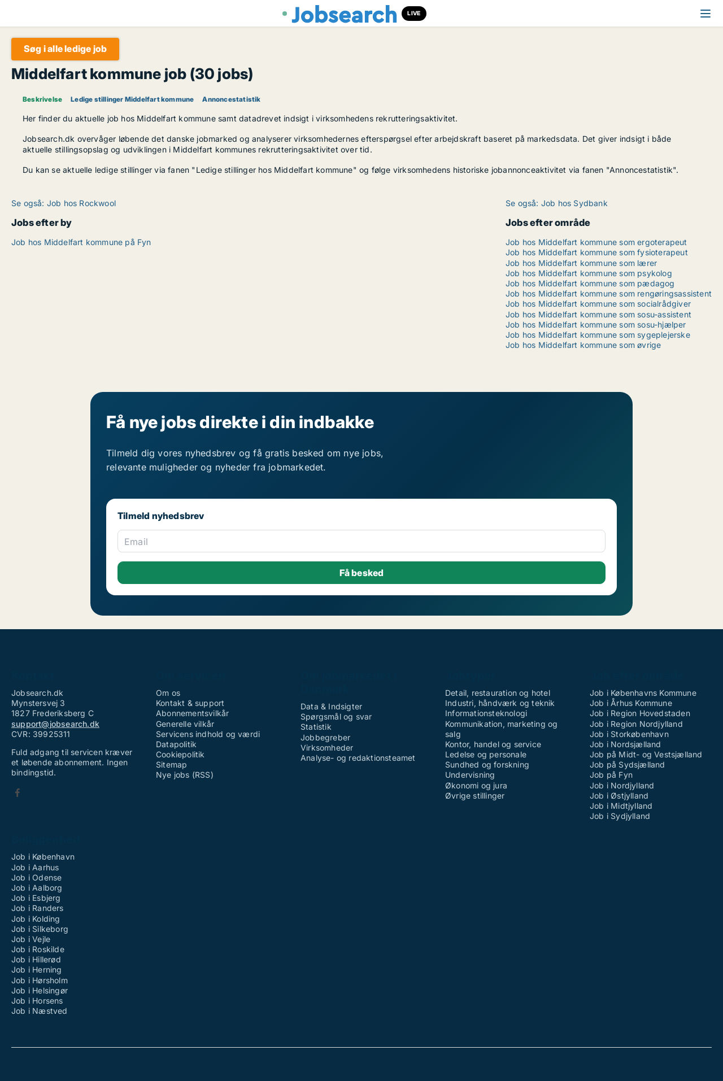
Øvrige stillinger (474, 795)
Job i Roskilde (37, 949)
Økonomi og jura (476, 785)
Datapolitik (176, 744)
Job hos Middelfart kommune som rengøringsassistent (609, 293)
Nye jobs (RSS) (185, 774)
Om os (168, 693)
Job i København (43, 856)
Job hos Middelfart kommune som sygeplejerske (598, 334)
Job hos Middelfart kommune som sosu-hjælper (596, 324)
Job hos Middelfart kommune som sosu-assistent (598, 314)
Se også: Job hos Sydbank (557, 203)
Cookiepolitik (180, 754)
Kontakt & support (190, 703)
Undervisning (470, 774)
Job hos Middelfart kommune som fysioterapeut (597, 252)
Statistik (316, 726)
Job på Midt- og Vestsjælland (646, 754)
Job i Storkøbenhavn (629, 734)
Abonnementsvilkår (192, 713)
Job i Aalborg (37, 887)
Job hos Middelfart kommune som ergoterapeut (596, 242)
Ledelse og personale (485, 754)
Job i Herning (36, 969)
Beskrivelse (42, 99)
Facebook (17, 793)
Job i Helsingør (39, 990)
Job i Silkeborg (39, 929)
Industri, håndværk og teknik (500, 703)
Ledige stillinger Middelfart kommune (132, 99)
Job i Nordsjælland (625, 744)
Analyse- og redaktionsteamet (358, 757)
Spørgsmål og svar (336, 716)
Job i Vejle (30, 939)
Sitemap (171, 764)
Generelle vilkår (185, 724)
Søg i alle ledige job (65, 48)
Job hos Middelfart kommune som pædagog (590, 283)
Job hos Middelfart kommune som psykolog (589, 273)
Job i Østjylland (619, 795)
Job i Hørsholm (39, 980)
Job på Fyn (611, 774)
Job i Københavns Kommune (643, 693)
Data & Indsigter (331, 706)
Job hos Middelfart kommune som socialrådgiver (598, 303)
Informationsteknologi (486, 713)
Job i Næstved (39, 1010)
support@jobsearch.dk (55, 724)
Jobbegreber (325, 737)
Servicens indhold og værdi (208, 734)
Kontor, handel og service (493, 744)
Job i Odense (36, 877)
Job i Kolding (35, 918)
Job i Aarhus (35, 867)
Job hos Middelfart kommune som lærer (581, 263)
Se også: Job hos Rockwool (63, 203)
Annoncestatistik (231, 99)
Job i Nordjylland (622, 785)
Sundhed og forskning (487, 764)
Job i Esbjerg (36, 898)
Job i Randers (37, 908)
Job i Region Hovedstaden (640, 713)
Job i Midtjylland (621, 805)
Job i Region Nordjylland (636, 724)
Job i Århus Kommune (631, 703)
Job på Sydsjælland (627, 764)
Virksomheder (326, 747)
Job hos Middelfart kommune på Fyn (81, 242)
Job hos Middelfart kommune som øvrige (583, 345)
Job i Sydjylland (620, 816)
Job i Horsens (37, 1000)
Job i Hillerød (36, 959)
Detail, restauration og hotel (497, 693)
